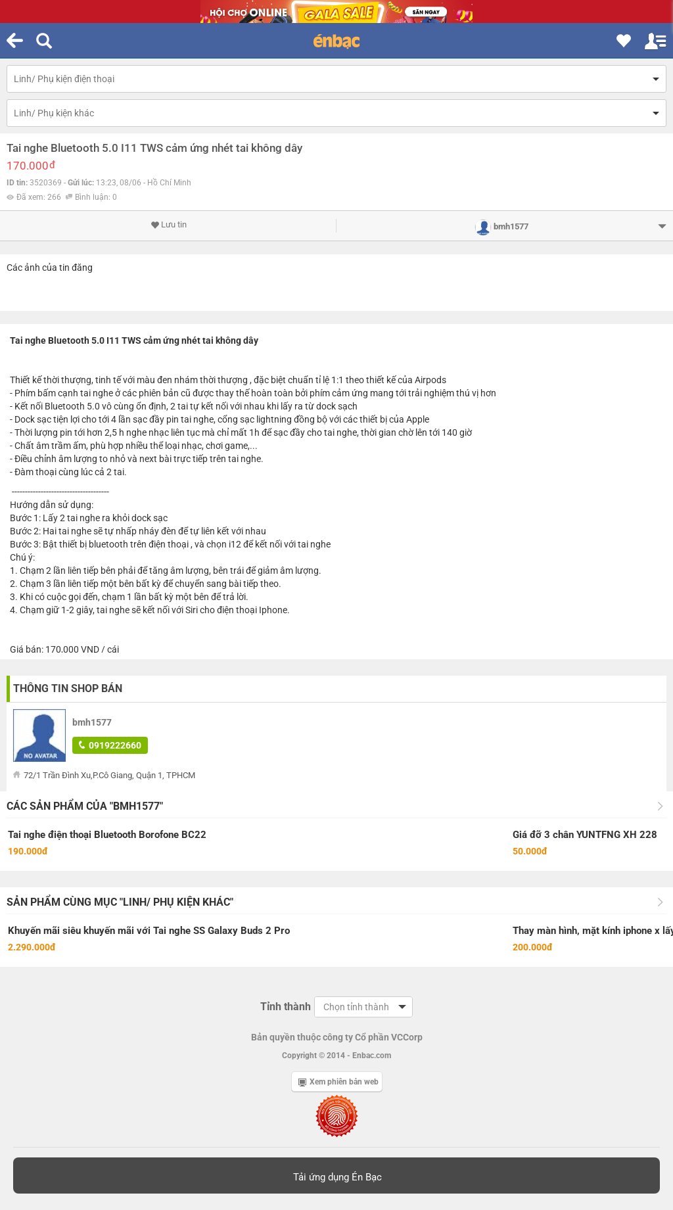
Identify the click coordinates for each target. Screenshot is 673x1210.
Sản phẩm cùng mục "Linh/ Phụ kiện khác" (120, 902)
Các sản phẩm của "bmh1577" (85, 806)
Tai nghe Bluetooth (49, 340)
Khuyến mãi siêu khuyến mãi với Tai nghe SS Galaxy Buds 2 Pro (149, 931)
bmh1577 (92, 722)
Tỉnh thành (285, 1006)
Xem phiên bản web (338, 1081)
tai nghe (96, 393)
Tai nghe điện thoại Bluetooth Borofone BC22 (107, 835)
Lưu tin (169, 225)
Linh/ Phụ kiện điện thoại (64, 79)
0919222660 (110, 745)
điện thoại (169, 544)
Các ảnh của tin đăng (50, 267)
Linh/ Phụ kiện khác (54, 113)
